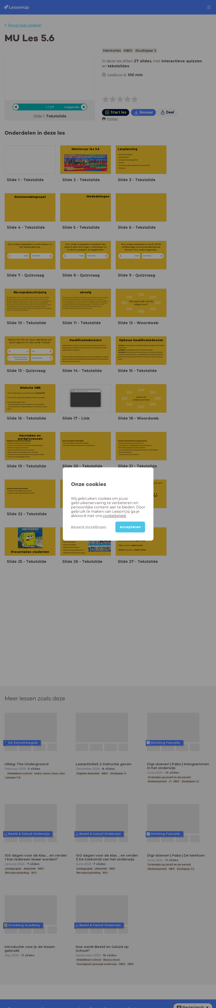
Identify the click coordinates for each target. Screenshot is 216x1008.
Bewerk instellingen (88, 527)
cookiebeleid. (114, 516)
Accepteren (130, 527)
